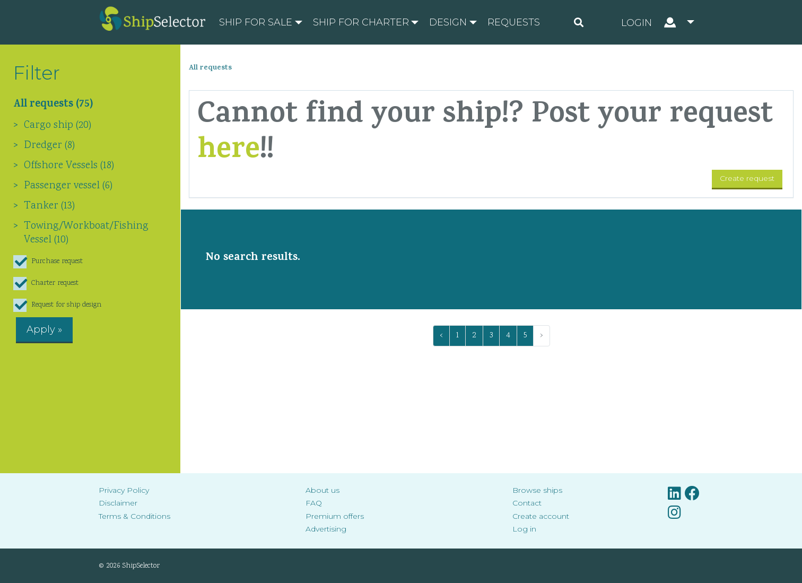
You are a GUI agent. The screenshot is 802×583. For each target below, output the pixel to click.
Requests (513, 22)
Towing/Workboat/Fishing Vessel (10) (86, 233)
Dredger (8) (49, 145)
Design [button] (448, 22)
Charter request (46, 283)
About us (322, 490)
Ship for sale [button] (255, 22)
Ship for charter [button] (361, 22)
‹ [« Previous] (441, 335)
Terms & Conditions (134, 516)
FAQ (314, 503)
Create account (540, 516)
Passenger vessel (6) (68, 186)
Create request (747, 178)
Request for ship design (57, 305)
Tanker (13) (49, 206)
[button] (658, 22)
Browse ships (537, 490)
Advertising (326, 529)
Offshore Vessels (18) (69, 165)
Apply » (44, 329)
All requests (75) (53, 105)
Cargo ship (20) (57, 125)
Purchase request (48, 261)
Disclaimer (118, 503)
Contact (527, 503)
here (228, 152)
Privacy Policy (124, 490)
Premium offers (335, 516)
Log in (524, 529)
